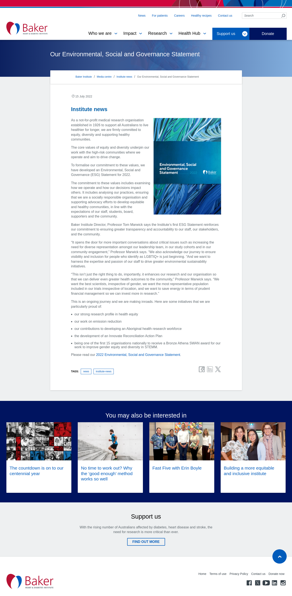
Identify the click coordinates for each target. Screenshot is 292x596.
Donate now (277, 574)
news (86, 371)
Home (202, 574)
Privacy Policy (239, 574)
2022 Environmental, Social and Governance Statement (138, 355)
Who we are (100, 33)
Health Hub (189, 33)
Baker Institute (84, 76)
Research (157, 33)
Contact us (225, 15)
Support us (226, 34)
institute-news (103, 371)
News (141, 15)
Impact (129, 33)
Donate (268, 34)
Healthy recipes (201, 15)
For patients (160, 15)
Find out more (146, 542)
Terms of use (217, 574)
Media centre (104, 76)
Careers (179, 15)
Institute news (124, 76)
